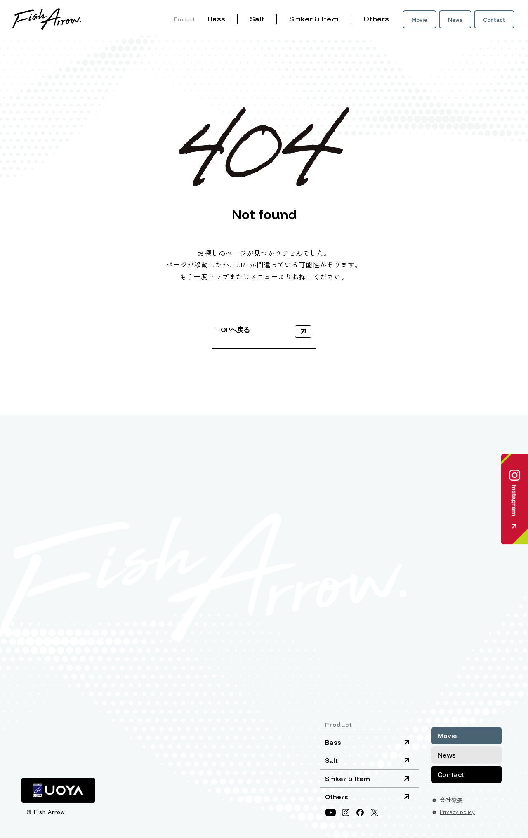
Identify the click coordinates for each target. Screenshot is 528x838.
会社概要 (451, 800)
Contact (494, 19)
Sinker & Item (314, 19)
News (455, 19)
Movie (419, 19)
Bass (216, 19)
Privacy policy (457, 811)
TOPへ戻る (233, 330)
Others (376, 19)
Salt (257, 19)
